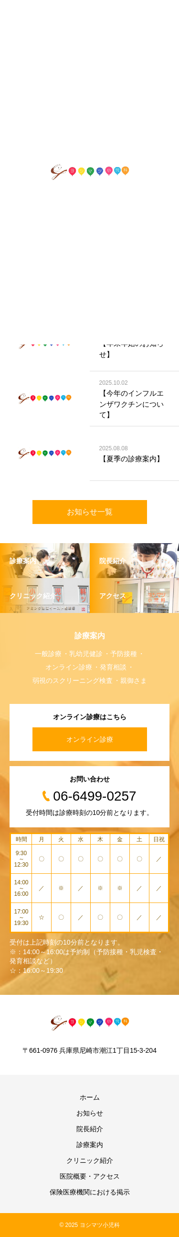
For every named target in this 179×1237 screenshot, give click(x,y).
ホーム (90, 1097)
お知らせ (89, 1113)
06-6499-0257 (94, 796)
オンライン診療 (89, 739)
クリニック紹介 (89, 1160)
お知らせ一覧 (90, 512)
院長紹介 (89, 1129)
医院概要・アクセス (90, 1176)
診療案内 (89, 1144)
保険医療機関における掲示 (90, 1192)
